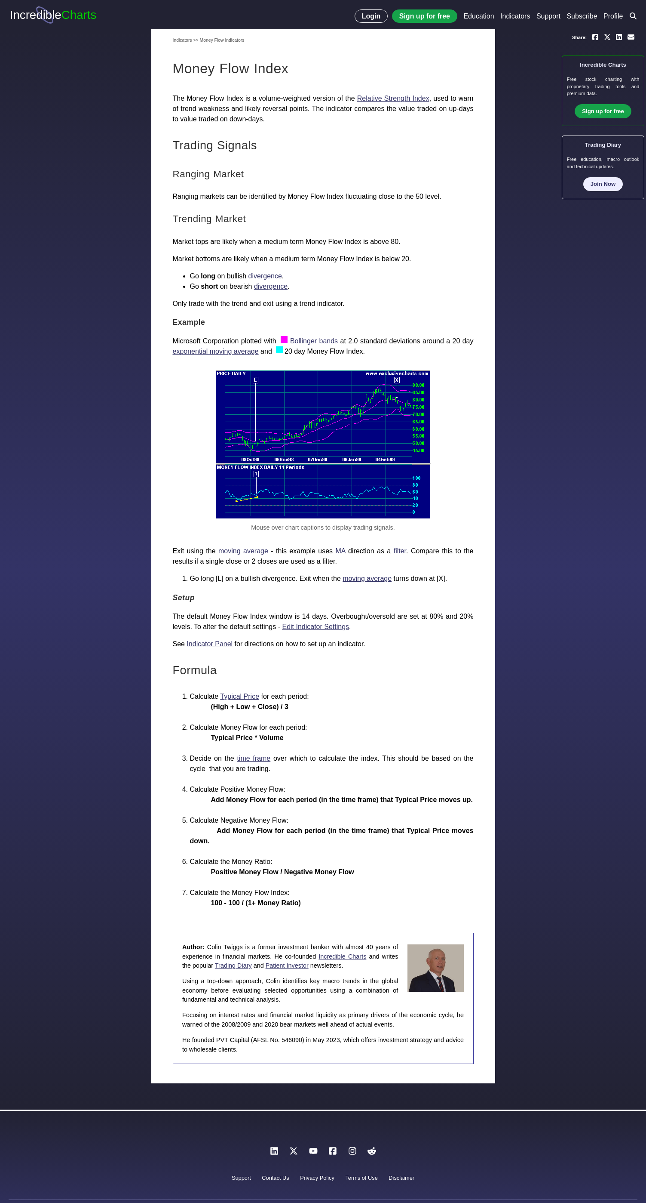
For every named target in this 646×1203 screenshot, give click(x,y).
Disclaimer (401, 1178)
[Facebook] (333, 1153)
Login (371, 16)
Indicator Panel (210, 644)
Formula (195, 670)
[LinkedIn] (274, 1153)
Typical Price (239, 696)
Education (478, 16)
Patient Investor (287, 965)
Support (548, 16)
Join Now (603, 184)
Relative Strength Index (393, 98)
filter (400, 551)
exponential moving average (216, 351)
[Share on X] (607, 36)
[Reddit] (372, 1153)
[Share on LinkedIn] (618, 36)
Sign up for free (424, 16)
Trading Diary (233, 965)
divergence (265, 276)
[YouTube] (313, 1153)
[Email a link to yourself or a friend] (631, 36)
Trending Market (209, 218)
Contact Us (275, 1178)
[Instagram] (352, 1153)
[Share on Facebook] (595, 36)
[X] (293, 1153)
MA (341, 551)
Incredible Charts (342, 956)
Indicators (515, 16)
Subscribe (581, 16)
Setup (184, 597)
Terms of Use (361, 1178)
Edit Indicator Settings (315, 626)
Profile (613, 16)
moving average (243, 551)
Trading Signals (215, 145)
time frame (253, 758)
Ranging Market (208, 174)
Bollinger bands (314, 341)
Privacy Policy (317, 1178)
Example (189, 322)
